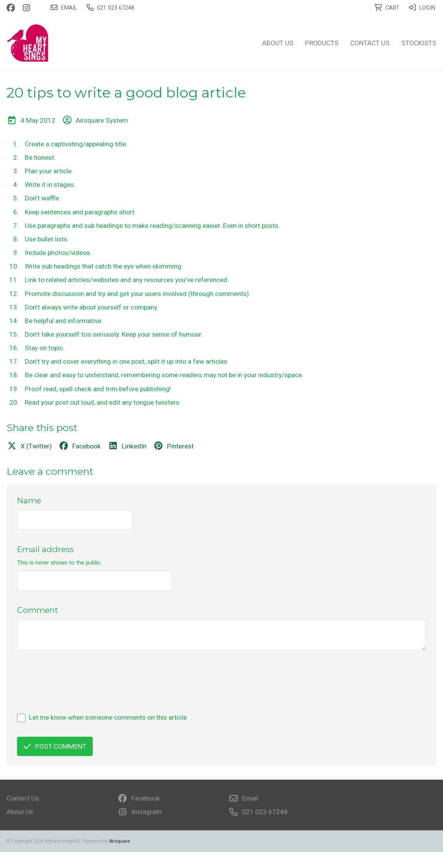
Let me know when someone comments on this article (108, 717)
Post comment (55, 746)
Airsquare (119, 841)
